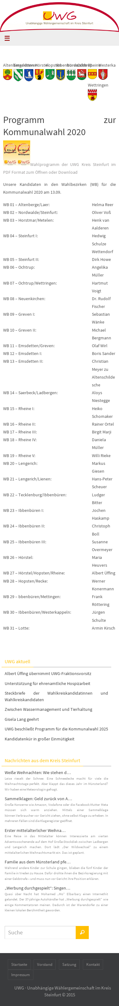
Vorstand (44, 964)
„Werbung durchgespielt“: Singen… (37, 888)
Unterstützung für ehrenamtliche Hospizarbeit (47, 683)
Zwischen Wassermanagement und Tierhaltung (48, 709)
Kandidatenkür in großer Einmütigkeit (39, 739)
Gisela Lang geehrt (22, 719)
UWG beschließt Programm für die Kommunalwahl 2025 (56, 729)
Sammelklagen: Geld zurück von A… (38, 798)
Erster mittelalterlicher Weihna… (35, 830)
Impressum (20, 974)
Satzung (69, 964)
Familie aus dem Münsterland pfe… (38, 862)
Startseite (19, 964)
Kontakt (93, 964)
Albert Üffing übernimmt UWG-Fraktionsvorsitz (48, 673)
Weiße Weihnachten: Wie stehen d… (38, 772)
